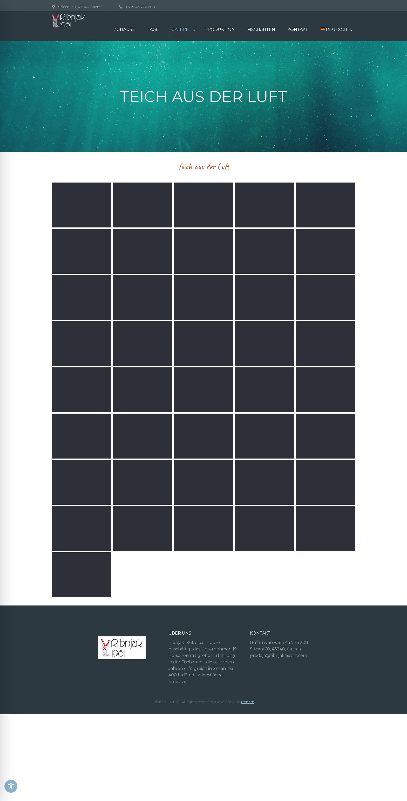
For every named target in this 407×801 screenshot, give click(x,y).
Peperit (247, 772)
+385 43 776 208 (140, 7)
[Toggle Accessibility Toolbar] (11, 786)
